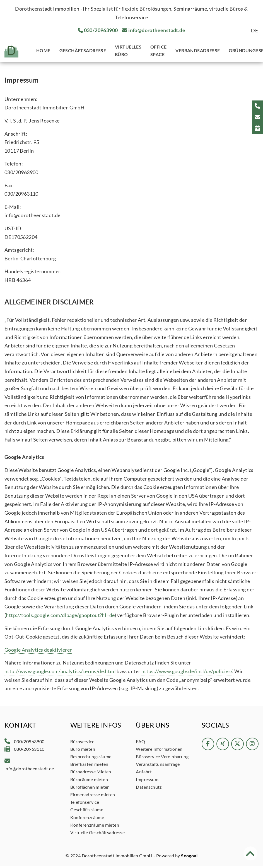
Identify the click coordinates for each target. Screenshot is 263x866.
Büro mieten (82, 749)
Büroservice (82, 741)
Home (43, 50)
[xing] (222, 746)
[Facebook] (208, 746)
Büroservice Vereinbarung (162, 756)
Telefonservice (84, 802)
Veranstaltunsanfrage (158, 764)
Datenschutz (148, 787)
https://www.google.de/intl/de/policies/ (186, 671)
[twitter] (237, 746)
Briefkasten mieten (89, 764)
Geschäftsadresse (82, 50)
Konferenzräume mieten (94, 824)
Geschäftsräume (86, 809)
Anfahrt (144, 771)
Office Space (158, 50)
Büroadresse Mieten (90, 771)
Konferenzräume (87, 817)
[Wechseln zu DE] (254, 30)
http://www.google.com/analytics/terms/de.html (60, 671)
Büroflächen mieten (90, 787)
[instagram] (252, 746)
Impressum (147, 779)
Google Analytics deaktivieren (38, 650)
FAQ (140, 741)
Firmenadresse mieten (92, 794)
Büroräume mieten (89, 779)
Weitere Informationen (159, 749)
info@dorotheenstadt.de (156, 30)
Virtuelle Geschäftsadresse (97, 832)
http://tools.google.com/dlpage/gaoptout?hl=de (60, 615)
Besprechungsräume (91, 756)
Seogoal (189, 855)
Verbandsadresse (197, 50)
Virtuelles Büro (128, 50)
